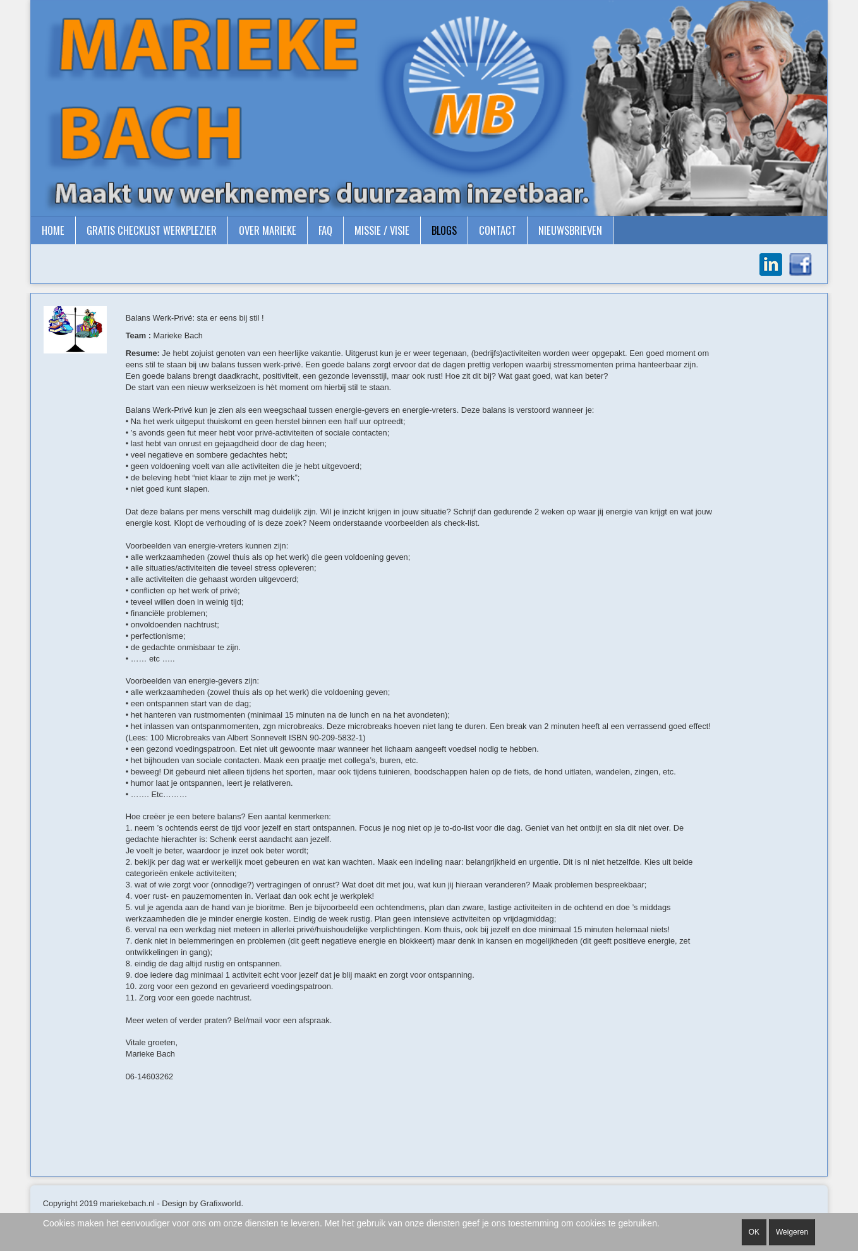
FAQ (325, 230)
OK (754, 1232)
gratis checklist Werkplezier (152, 230)
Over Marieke (267, 230)
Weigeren (792, 1232)
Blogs (444, 230)
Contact (497, 230)
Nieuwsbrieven (570, 230)
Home (53, 230)
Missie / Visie (381, 230)
